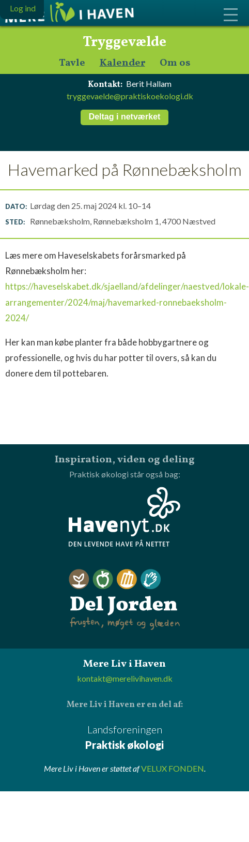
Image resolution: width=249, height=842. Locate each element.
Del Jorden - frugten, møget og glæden (124, 599)
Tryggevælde (124, 42)
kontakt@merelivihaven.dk (125, 678)
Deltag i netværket (125, 116)
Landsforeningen (124, 738)
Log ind (23, 8)
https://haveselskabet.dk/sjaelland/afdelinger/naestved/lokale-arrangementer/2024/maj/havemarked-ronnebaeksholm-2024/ (127, 302)
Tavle (72, 63)
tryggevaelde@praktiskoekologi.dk (130, 96)
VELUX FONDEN (172, 768)
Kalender (122, 63)
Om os (175, 63)
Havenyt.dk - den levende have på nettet (124, 517)
